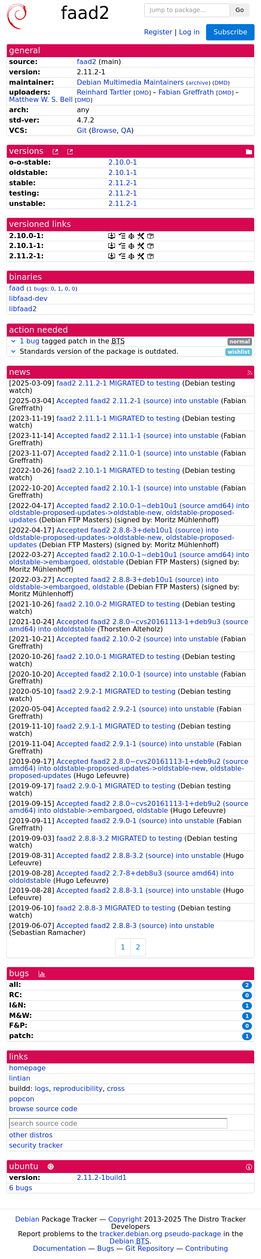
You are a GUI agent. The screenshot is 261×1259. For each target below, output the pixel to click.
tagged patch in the (130, 341)
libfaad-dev (28, 298)
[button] (13, 341)
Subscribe (230, 32)
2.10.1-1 (122, 172)
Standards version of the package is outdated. (130, 351)
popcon (21, 1099)
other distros (30, 1135)
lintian (19, 1078)
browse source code (43, 1109)
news (19, 372)
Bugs (105, 1248)
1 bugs (38, 288)
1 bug (29, 341)
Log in (189, 32)
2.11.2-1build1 (102, 1177)
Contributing (206, 1248)
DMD (221, 83)
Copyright (125, 1219)
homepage (27, 1068)
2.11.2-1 (122, 183)
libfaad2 (23, 309)
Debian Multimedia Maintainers (130, 82)
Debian (27, 1219)
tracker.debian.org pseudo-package (160, 1234)
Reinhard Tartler (104, 92)
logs (42, 1088)
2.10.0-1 (122, 162)
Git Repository (149, 1248)
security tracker (36, 1145)
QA (126, 130)
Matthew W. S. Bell (41, 99)
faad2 (87, 62)
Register (158, 32)
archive (198, 83)
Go (240, 9)
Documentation (59, 1248)
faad (16, 288)
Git (82, 130)
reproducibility (78, 1088)
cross (115, 1088)
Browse (103, 130)
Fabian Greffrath (186, 92)
